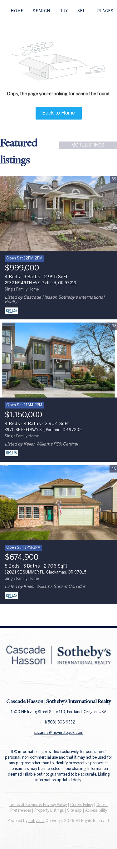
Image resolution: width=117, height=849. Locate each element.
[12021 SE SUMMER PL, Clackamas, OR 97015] (58, 502)
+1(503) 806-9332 (58, 722)
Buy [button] (64, 11)
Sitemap (74, 810)
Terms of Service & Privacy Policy (38, 805)
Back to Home (58, 113)
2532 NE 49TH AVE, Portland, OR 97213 (40, 283)
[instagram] (71, 683)
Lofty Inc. (36, 821)
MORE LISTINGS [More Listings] (87, 145)
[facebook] (46, 683)
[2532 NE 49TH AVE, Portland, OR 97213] (58, 213)
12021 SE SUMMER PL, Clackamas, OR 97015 (45, 572)
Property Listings (49, 810)
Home (17, 11)
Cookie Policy (81, 805)
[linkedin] (58, 683)
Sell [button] (82, 11)
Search (41, 11)
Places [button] (105, 11)
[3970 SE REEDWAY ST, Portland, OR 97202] (58, 360)
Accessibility (96, 810)
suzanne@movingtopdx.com (58, 732)
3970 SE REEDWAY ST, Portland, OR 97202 (43, 430)
